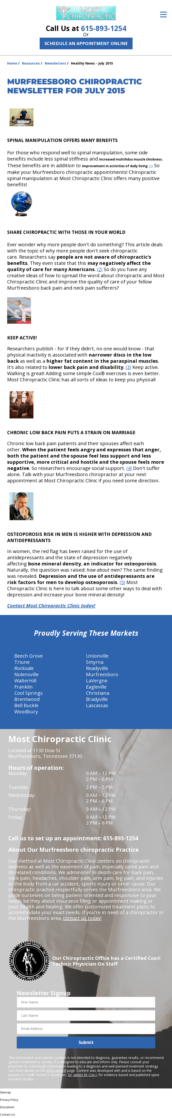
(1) (151, 166)
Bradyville (97, 699)
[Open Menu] (163, 14)
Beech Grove (28, 656)
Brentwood (27, 699)
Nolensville (26, 674)
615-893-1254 (103, 28)
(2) (99, 269)
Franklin (23, 687)
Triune (22, 662)
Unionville (97, 656)
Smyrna (94, 662)
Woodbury (26, 711)
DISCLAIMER (56, 1070)
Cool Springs (28, 693)
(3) (128, 367)
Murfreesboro (102, 674)
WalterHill (25, 680)
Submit (86, 1042)
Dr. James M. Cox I (82, 1075)
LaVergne (97, 680)
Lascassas (97, 705)
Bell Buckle (26, 705)
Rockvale (24, 668)
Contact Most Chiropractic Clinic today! (51, 605)
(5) (122, 582)
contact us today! (82, 918)
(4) (129, 468)
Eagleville (96, 687)
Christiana (97, 693)
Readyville (97, 668)
